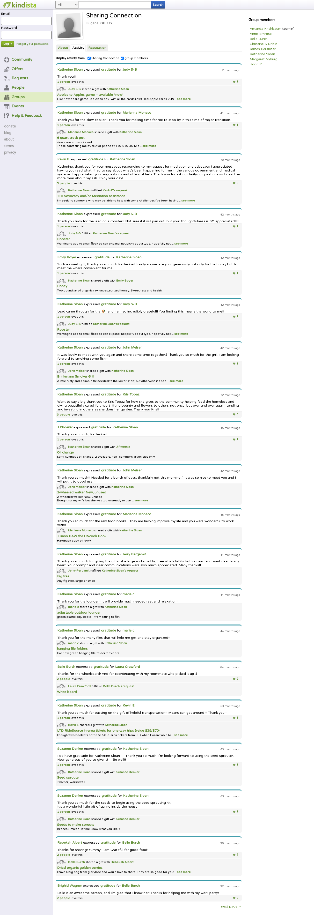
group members (134, 58)
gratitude (108, 70)
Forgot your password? (33, 44)
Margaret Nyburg (263, 59)
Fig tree (63, 576)
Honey (62, 286)
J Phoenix (65, 427)
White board (67, 692)
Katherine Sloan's (105, 233)
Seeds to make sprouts (75, 825)
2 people (63, 679)
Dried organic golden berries (79, 868)
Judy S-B (130, 70)
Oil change (65, 452)
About (63, 48)
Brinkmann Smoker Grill (75, 377)
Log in (7, 44)
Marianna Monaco (137, 113)
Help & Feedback (23, 115)
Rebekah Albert (69, 843)
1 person (63, 82)
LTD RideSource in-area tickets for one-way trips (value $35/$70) (108, 731)
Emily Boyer (66, 257)
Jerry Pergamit (134, 554)
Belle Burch (259, 39)
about (9, 139)
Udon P (256, 64)
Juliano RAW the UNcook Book (81, 536)
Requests (16, 78)
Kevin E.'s (109, 190)
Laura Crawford (127, 667)
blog (7, 133)
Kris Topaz (131, 394)
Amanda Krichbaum (265, 29)
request (121, 190)
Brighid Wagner (70, 886)
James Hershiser (263, 49)
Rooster (63, 239)
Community (18, 59)
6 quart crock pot (70, 138)
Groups (14, 97)
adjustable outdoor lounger (79, 613)
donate (10, 126)
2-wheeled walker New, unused (81, 492)
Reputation (97, 48)
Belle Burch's (113, 686)
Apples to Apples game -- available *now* (90, 95)
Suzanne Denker (70, 749)
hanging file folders (72, 649)
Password (26, 32)
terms (9, 146)
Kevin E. (63, 159)
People (14, 87)
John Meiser (132, 348)
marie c (128, 594)
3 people (63, 183)
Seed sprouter (68, 778)
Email (26, 18)
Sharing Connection (103, 58)
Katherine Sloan (262, 54)
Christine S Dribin (263, 44)
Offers (13, 69)
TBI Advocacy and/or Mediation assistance (91, 196)
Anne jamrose (261, 34)
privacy (10, 152)
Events (14, 106)
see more (183, 99)
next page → (231, 906)
